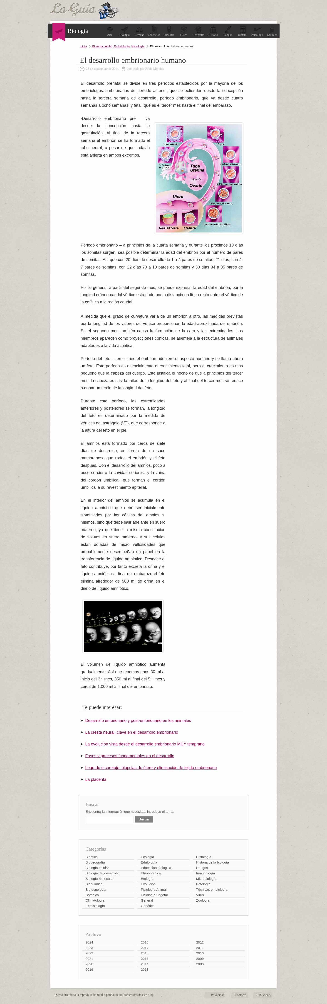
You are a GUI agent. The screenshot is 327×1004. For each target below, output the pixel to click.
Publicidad (263, 995)
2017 (144, 948)
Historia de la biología (212, 862)
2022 (89, 953)
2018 (144, 942)
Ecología (147, 857)
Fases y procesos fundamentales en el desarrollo (129, 756)
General (147, 900)
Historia (213, 31)
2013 (144, 969)
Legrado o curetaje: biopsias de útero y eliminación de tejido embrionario (151, 767)
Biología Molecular (100, 879)
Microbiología (206, 879)
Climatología (95, 900)
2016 (144, 953)
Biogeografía (95, 862)
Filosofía (169, 31)
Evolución (148, 884)
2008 (200, 964)
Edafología (149, 862)
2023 (89, 948)
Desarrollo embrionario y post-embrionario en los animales (138, 720)
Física (183, 31)
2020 (89, 964)
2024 (89, 942)
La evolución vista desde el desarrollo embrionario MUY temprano (145, 744)
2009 (200, 958)
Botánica (92, 895)
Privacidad (218, 995)
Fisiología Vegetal (154, 895)
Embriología (122, 46)
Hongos (202, 868)
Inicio (83, 46)
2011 (200, 948)
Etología (147, 879)
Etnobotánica (151, 873)
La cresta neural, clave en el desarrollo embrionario (131, 732)
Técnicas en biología (212, 889)
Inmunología (205, 873)
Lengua (227, 31)
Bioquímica (94, 884)
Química (272, 31)
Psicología (257, 31)
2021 (89, 958)
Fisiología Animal (153, 889)
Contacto (240, 995)
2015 (144, 958)
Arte (110, 31)
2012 (200, 942)
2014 (144, 964)
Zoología (202, 900)
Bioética (92, 857)
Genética (147, 906)
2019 (89, 969)
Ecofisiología (95, 906)
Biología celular (102, 46)
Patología (203, 884)
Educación (154, 31)
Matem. (242, 31)
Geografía (198, 31)
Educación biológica (156, 868)
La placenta (95, 779)
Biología (124, 31)
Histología (137, 46)
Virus (200, 895)
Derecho (139, 31)
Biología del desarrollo (102, 873)
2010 (200, 953)
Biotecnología (96, 889)
